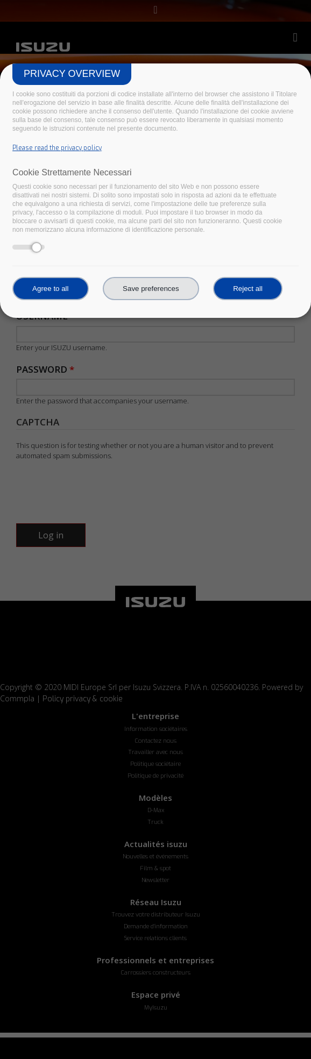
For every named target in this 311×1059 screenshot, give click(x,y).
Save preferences (151, 289)
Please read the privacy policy (57, 148)
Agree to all (50, 289)
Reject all (248, 289)
